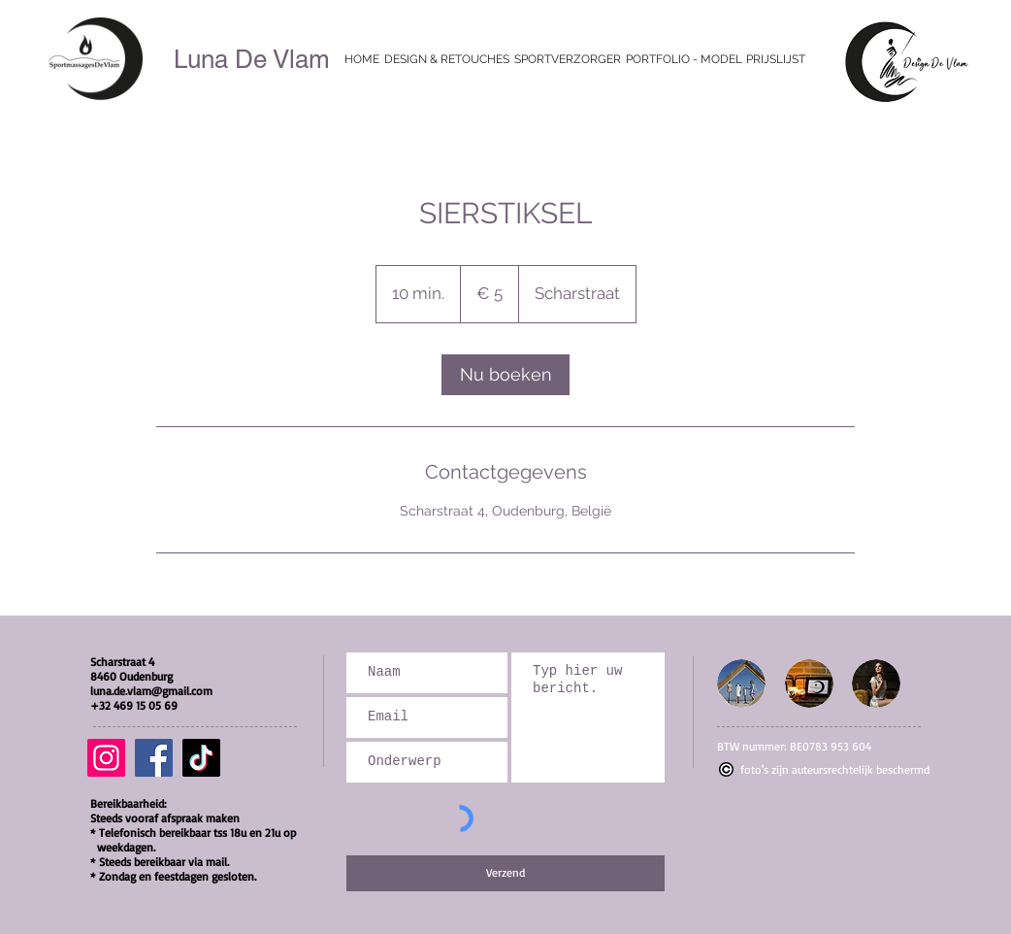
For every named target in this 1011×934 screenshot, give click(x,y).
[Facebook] (154, 758)
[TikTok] (201, 758)
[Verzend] (505, 873)
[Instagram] (106, 758)
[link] (505, 374)
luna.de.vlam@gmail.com (151, 691)
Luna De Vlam (252, 59)
